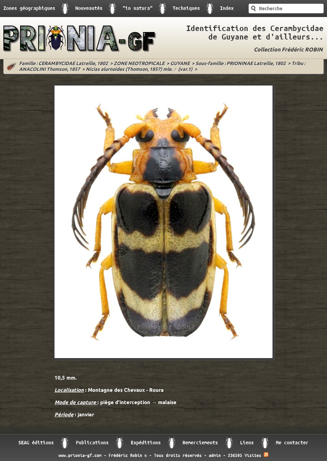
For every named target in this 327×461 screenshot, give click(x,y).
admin (215, 455)
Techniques (186, 8)
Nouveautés (89, 8)
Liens (247, 443)
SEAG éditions (36, 443)
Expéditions (146, 443)
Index (227, 8)
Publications (92, 443)
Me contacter (292, 443)
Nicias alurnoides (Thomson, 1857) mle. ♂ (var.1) (139, 69)
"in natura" (138, 8)
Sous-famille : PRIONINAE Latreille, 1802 (241, 64)
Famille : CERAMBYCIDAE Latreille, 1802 (63, 64)
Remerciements (200, 443)
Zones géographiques (29, 8)
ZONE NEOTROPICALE (139, 64)
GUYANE (180, 64)
